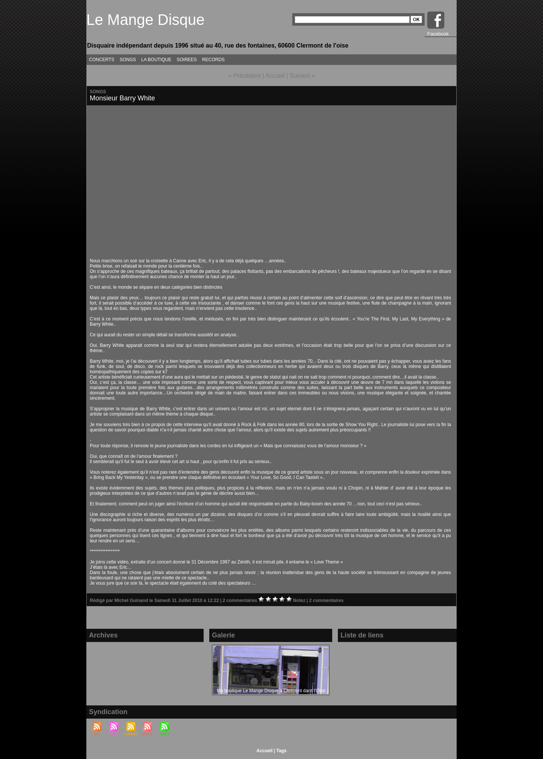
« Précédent (244, 75)
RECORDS (213, 59)
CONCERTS (101, 59)
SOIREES (187, 59)
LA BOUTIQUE (156, 59)
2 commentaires (241, 600)
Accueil (275, 75)
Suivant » (302, 75)
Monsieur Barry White (122, 98)
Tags (281, 750)
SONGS (128, 59)
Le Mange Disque (145, 19)
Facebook (438, 34)
